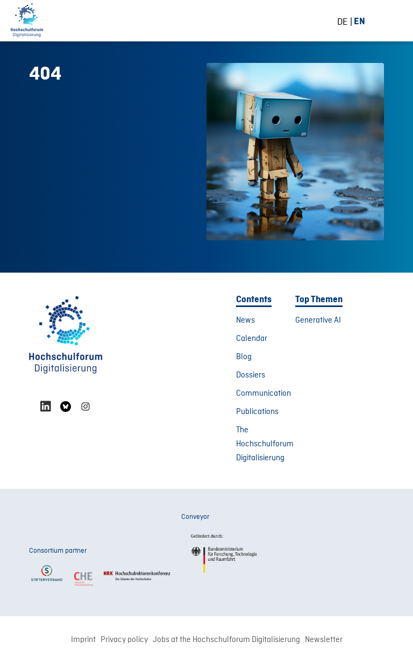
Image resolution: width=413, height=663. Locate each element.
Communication (263, 393)
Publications (257, 412)
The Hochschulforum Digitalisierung (265, 444)
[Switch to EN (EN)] (359, 21)
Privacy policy (124, 640)
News (245, 320)
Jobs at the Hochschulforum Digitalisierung (226, 640)
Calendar (251, 338)
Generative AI (318, 320)
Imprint (83, 640)
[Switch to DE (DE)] (346, 22)
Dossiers (250, 375)
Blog (244, 357)
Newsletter (324, 640)
